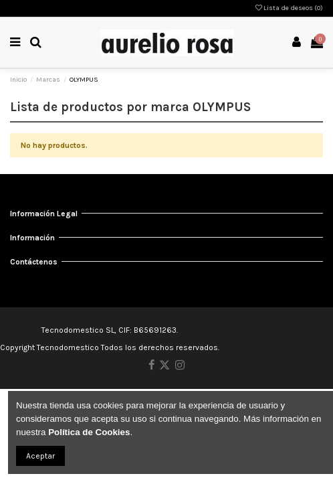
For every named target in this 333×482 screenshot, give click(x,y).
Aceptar (40, 456)
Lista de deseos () (289, 8)
